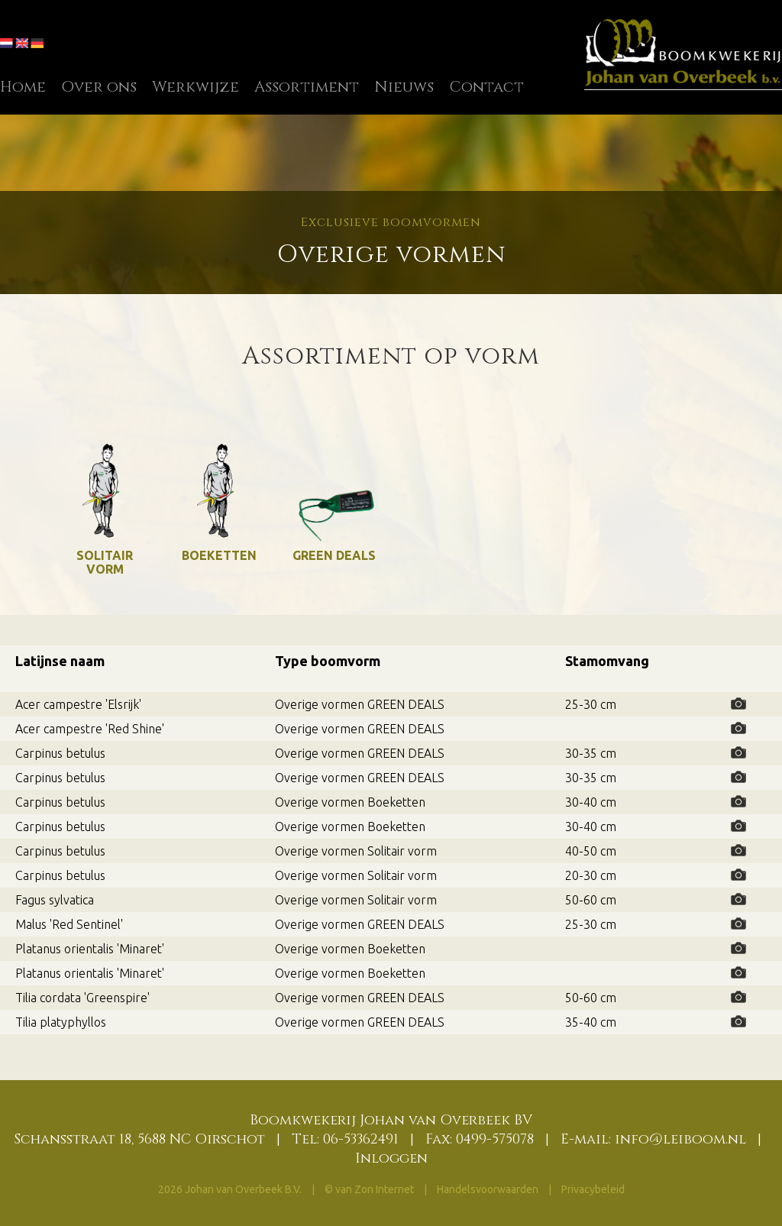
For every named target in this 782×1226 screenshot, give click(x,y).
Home (23, 86)
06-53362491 (361, 1139)
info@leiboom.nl (680, 1139)
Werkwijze (195, 86)
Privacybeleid (593, 1189)
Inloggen (391, 1158)
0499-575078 (495, 1139)
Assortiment (306, 86)
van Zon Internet (374, 1189)
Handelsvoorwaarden (489, 1189)
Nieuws (404, 86)
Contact (486, 86)
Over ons (99, 86)
